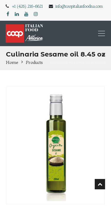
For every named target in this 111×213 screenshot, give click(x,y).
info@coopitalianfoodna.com (79, 6)
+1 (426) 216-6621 (27, 6)
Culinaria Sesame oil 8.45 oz (77, 62)
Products (34, 62)
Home (12, 62)
